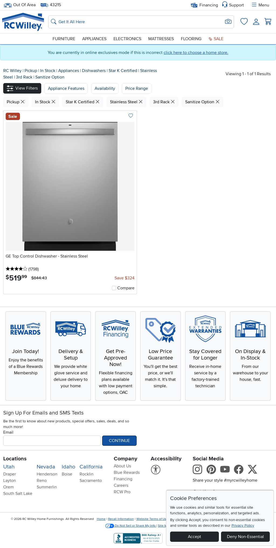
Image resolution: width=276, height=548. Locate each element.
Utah (9, 467)
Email (8, 432)
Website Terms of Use (152, 519)
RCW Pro (122, 492)
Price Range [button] (136, 88)
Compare (125, 288)
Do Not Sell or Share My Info (130, 526)
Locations (15, 458)
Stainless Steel (126, 102)
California (91, 467)
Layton (9, 480)
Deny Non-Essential (245, 536)
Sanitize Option (49, 77)
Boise (67, 474)
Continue (119, 440)
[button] (22, 88)
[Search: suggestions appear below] (141, 22)
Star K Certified (123, 70)
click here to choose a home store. (196, 52)
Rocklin (87, 474)
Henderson (47, 474)
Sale (215, 39)
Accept (194, 536)
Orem (8, 487)
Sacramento (91, 480)
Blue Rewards (127, 472)
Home (101, 519)
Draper (9, 474)
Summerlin (47, 487)
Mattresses (161, 39)
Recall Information (121, 519)
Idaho (68, 467)
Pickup (31, 70)
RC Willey (12, 70)
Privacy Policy (243, 525)
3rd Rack (24, 77)
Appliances (94, 39)
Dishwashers (94, 70)
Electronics (127, 39)
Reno (42, 480)
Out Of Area (20, 5)
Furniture (64, 39)
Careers (121, 485)
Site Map (164, 526)
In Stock (48, 70)
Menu (260, 5)
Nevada (46, 467)
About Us (122, 466)
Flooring (191, 39)
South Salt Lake (17, 493)
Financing (204, 5)
